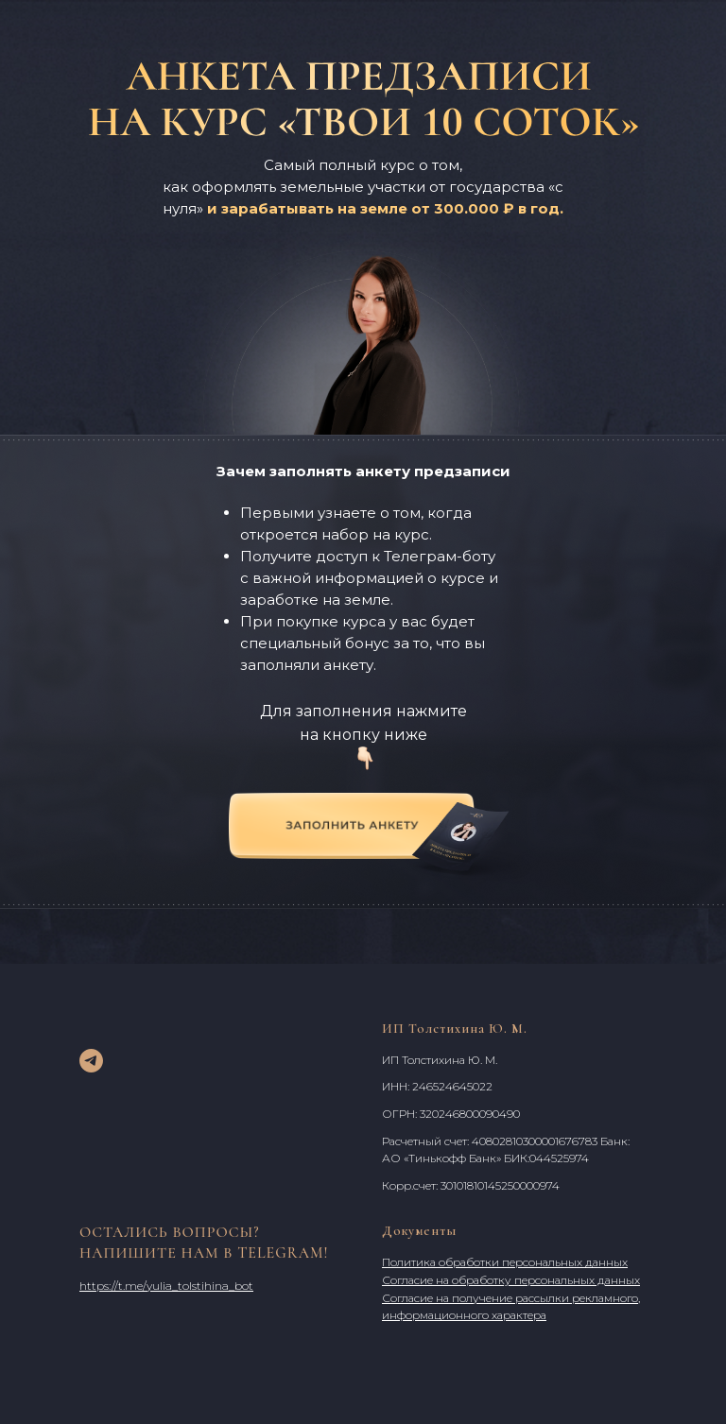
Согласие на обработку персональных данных (511, 1280)
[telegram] (91, 1060)
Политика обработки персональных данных (505, 1262)
